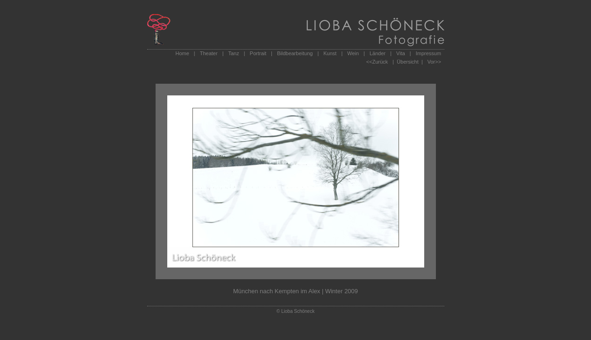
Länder (377, 53)
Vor (431, 62)
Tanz (233, 53)
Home (182, 53)
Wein (353, 53)
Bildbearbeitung (295, 53)
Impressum (428, 53)
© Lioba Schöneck (295, 311)
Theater (209, 53)
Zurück (380, 62)
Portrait (258, 53)
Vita (400, 53)
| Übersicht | (407, 62)
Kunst (329, 53)
